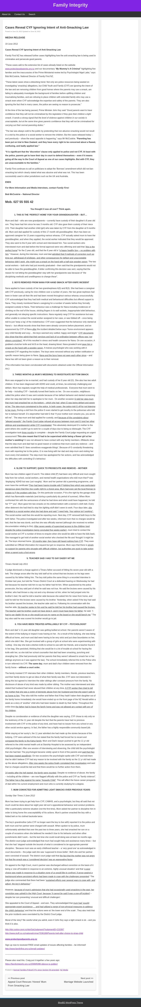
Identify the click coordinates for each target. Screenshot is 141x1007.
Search (32, 14)
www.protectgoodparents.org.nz (20, 69)
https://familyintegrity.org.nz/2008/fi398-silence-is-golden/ (31, 964)
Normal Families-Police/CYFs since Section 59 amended (36, 970)
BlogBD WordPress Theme (70, 1003)
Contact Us (19, 14)
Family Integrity (70, 5)
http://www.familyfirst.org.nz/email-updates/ (25, 949)
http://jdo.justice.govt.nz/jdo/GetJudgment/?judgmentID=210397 (34, 929)
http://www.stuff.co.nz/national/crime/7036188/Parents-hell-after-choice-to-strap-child (44, 933)
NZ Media (64, 970)
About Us (6, 14)
